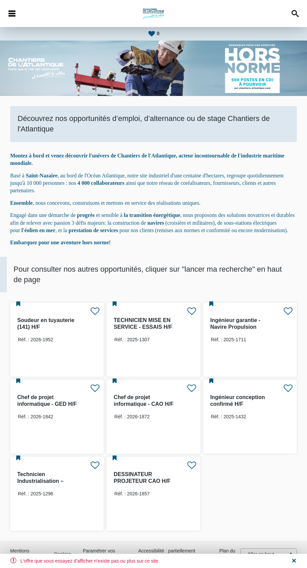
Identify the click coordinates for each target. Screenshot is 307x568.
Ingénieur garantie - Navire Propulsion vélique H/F (235, 327)
